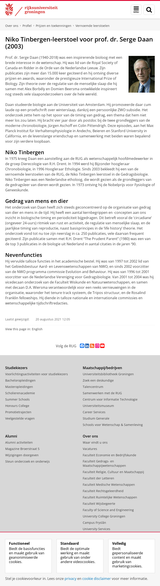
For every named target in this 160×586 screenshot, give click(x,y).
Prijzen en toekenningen (53, 26)
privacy (70, 578)
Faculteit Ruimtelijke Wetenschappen (110, 497)
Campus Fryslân (94, 522)
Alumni (11, 436)
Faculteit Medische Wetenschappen (109, 484)
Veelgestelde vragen (20, 418)
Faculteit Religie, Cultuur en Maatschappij (113, 472)
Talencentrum (93, 387)
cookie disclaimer (96, 578)
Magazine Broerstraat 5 (22, 449)
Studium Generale (96, 418)
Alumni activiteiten (19, 442)
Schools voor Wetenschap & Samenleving (113, 425)
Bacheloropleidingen (20, 380)
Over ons (11, 26)
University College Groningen (104, 516)
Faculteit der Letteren (98, 478)
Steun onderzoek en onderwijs (27, 461)
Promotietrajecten (18, 412)
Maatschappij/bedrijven (102, 368)
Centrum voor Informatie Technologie (110, 399)
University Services (96, 529)
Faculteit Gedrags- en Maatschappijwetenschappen (104, 463)
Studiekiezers (16, 368)
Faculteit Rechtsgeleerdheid (103, 491)
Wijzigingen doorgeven (22, 455)
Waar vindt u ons (95, 442)
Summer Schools (17, 399)
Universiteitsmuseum (98, 406)
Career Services (94, 412)
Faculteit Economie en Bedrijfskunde (109, 455)
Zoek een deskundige (98, 380)
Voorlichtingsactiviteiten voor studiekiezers (36, 374)
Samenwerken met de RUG (102, 393)
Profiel (27, 26)
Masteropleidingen (19, 387)
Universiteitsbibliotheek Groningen (108, 374)
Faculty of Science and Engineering (108, 510)
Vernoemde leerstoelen (93, 26)
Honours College (17, 406)
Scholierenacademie (20, 393)
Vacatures (90, 449)
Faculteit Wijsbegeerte (99, 503)
